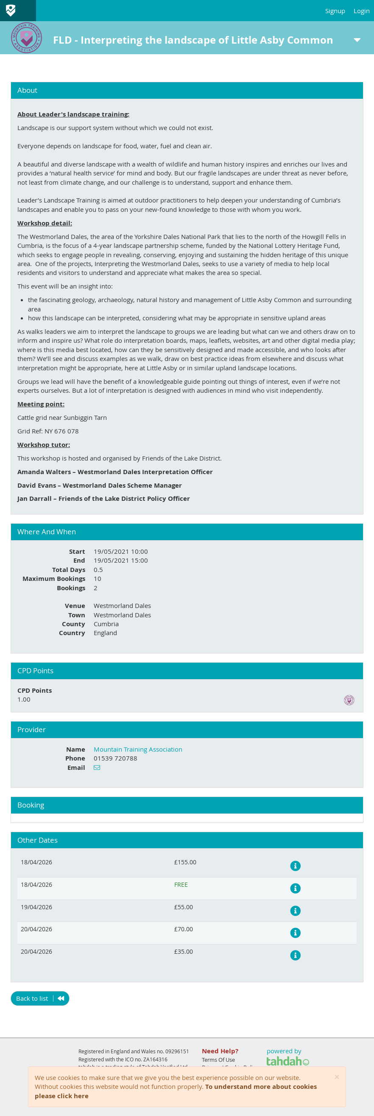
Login (362, 10)
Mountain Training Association (138, 749)
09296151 (177, 1051)
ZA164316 (155, 1059)
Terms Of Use (218, 1059)
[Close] (337, 1077)
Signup (335, 10)
